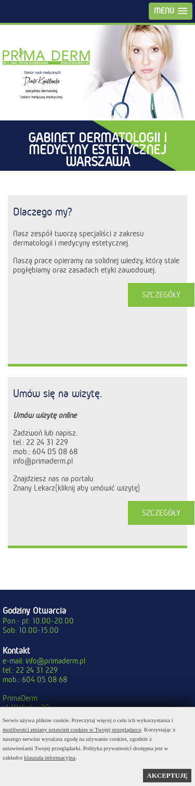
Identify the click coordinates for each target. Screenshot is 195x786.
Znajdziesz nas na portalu (53, 478)
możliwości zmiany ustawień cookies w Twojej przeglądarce (72, 729)
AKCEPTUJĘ (167, 775)
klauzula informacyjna (49, 757)
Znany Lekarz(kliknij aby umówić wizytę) (76, 488)
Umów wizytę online (44, 415)
